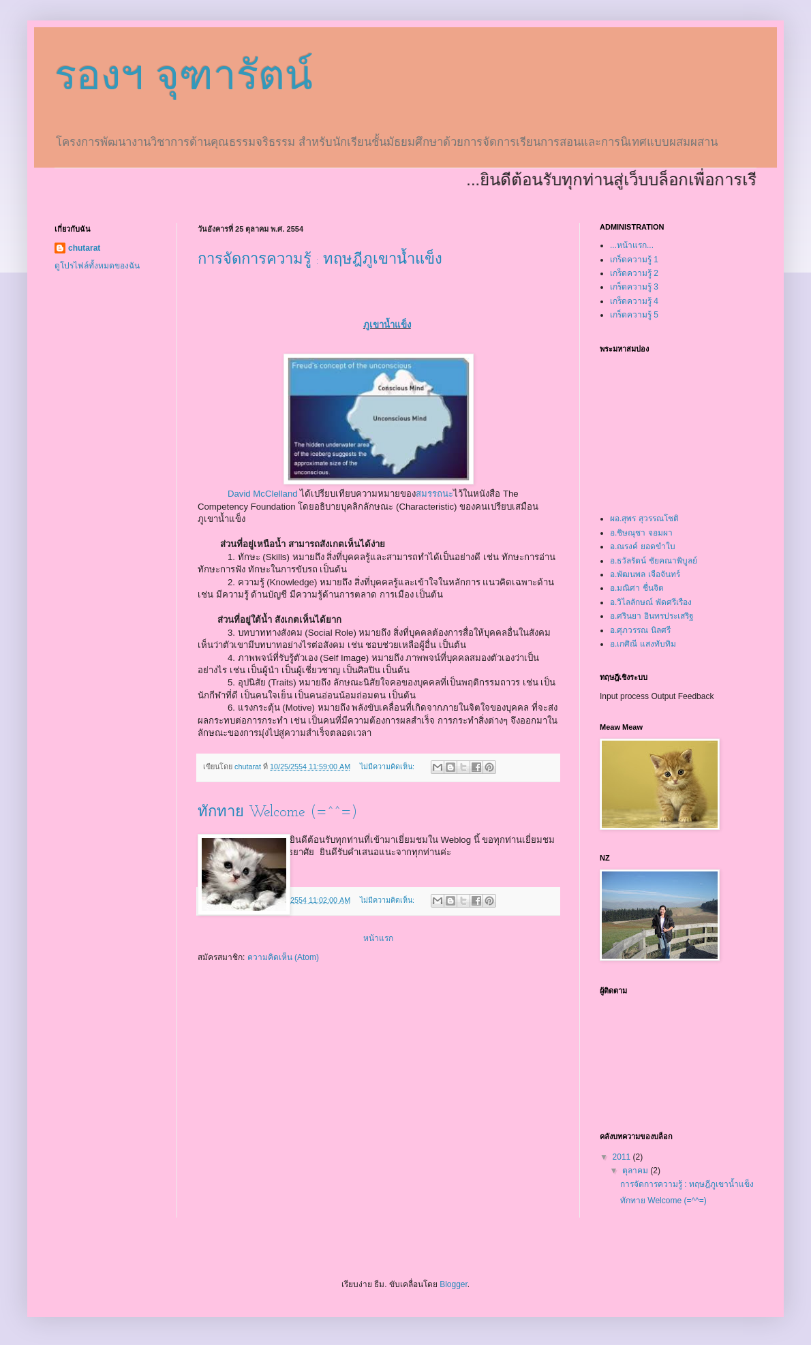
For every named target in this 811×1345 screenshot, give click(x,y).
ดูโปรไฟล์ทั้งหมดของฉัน (97, 265)
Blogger (454, 1284)
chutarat (84, 248)
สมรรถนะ (434, 494)
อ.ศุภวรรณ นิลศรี (640, 630)
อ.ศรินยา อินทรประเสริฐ (652, 616)
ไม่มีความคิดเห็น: (388, 766)
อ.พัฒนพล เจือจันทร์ (645, 574)
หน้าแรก (378, 938)
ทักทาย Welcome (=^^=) (277, 812)
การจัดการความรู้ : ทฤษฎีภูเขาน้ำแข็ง (320, 260)
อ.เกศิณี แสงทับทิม (643, 644)
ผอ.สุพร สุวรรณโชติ (644, 518)
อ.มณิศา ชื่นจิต (637, 588)
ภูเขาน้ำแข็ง (387, 325)
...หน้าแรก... (632, 245)
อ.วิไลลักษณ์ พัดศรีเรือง (651, 602)
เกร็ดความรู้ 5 (634, 315)
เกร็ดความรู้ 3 (634, 287)
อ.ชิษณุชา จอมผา (641, 533)
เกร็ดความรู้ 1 (634, 259)
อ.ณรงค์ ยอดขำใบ (642, 546)
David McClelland (263, 494)
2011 (623, 1157)
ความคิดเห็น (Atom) (283, 957)
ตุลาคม (636, 1170)
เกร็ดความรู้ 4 (634, 301)
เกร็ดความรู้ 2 (634, 273)
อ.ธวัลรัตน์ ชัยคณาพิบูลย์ (653, 561)
